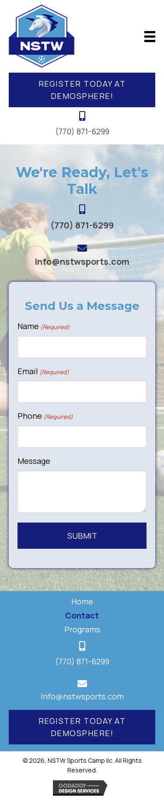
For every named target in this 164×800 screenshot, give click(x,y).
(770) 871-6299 (82, 131)
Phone (45, 416)
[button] (82, 90)
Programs (82, 629)
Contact (82, 615)
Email (43, 371)
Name (43, 326)
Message (33, 461)
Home (82, 601)
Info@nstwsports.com (82, 261)
